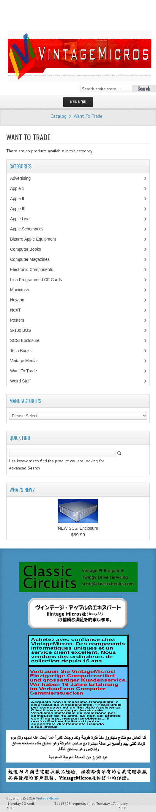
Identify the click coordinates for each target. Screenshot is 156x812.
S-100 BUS (23, 330)
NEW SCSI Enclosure (78, 528)
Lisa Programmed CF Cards (39, 279)
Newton (17, 299)
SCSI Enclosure (28, 340)
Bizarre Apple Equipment (36, 239)
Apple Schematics (30, 229)
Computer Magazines (34, 259)
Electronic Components (34, 269)
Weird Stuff (23, 381)
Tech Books (25, 350)
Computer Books (30, 249)
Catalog (59, 116)
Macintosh (22, 289)
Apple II (20, 198)
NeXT (15, 310)
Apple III (20, 208)
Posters (20, 320)
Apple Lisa (24, 218)
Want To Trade (88, 116)
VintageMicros (47, 798)
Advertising (23, 178)
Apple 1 (20, 188)
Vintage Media (26, 360)
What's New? (22, 489)
